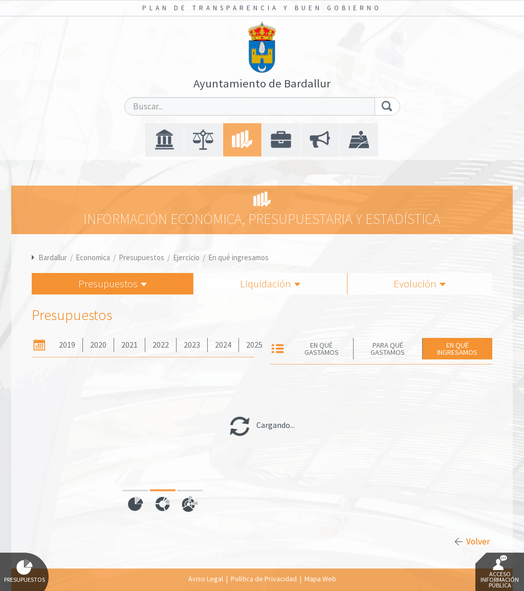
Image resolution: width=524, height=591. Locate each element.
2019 (67, 345)
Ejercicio (186, 257)
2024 (223, 345)
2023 (192, 345)
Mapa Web (320, 578)
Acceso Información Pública (500, 572)
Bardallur (52, 257)
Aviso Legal (205, 578)
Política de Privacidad (264, 578)
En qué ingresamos (238, 257)
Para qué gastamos (387, 348)
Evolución (420, 283)
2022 (160, 345)
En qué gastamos (321, 348)
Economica (93, 257)
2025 (254, 345)
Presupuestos (141, 257)
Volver (478, 541)
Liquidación (270, 283)
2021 (129, 345)
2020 (98, 345)
